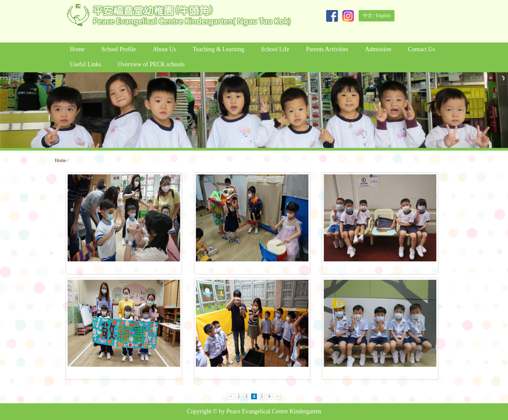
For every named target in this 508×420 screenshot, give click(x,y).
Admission (378, 49)
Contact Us (421, 49)
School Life (275, 49)
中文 (367, 15)
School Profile (118, 49)
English (383, 15)
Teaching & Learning (218, 49)
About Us (164, 49)
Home (77, 49)
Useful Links (85, 64)
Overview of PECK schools (151, 64)
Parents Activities (327, 49)
